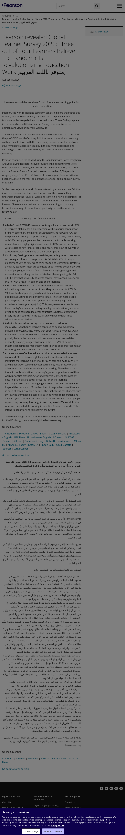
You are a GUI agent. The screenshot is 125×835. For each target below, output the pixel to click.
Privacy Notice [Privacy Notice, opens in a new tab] (57, 826)
